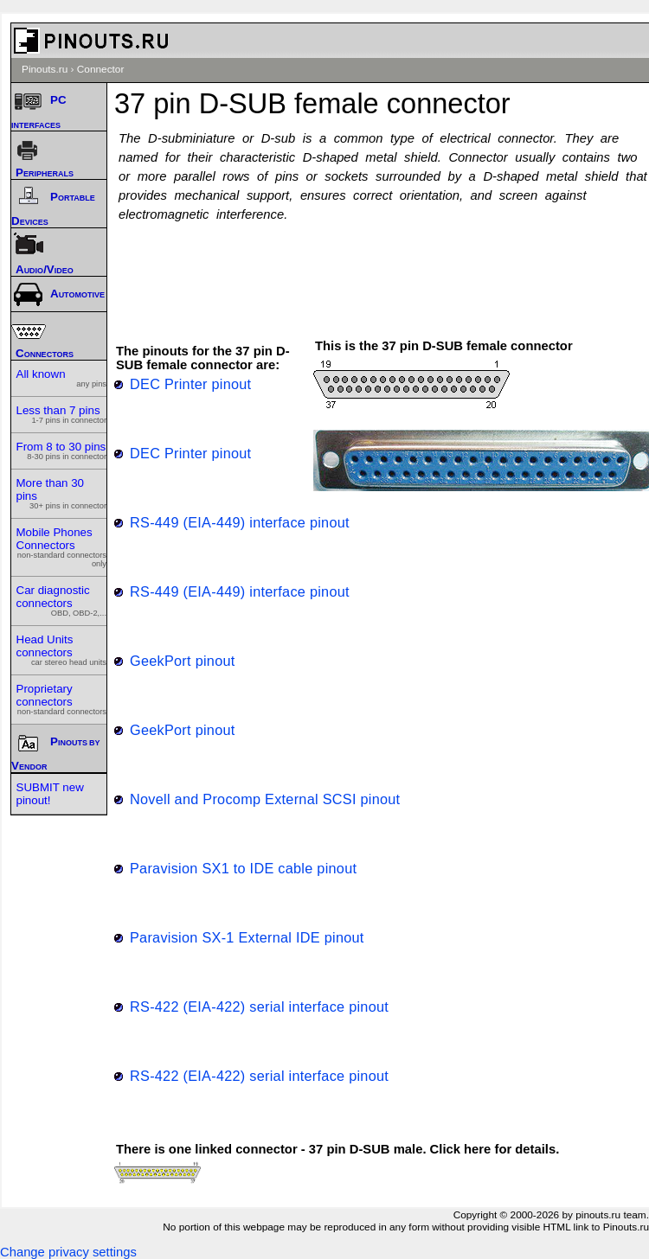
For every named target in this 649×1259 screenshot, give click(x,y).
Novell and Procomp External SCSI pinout (265, 799)
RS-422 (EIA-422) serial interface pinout (259, 1006)
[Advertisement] (386, 272)
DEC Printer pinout (190, 384)
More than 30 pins (61, 493)
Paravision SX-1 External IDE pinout (247, 937)
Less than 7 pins (61, 414)
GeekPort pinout (182, 660)
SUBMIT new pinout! (50, 794)
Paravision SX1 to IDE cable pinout (243, 868)
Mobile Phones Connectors (61, 547)
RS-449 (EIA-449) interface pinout (240, 522)
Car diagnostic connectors (61, 600)
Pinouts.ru (44, 69)
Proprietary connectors (61, 699)
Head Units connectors (61, 650)
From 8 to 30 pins (61, 450)
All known (61, 377)
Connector (101, 69)
